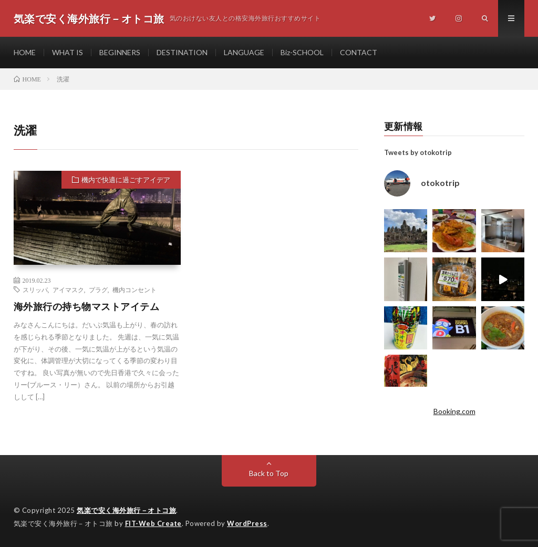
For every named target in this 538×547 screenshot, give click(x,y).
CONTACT (358, 52)
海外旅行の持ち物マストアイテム (87, 306)
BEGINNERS (119, 52)
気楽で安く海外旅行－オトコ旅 (126, 510)
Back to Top (268, 473)
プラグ (98, 289)
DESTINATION (182, 52)
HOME (25, 52)
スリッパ (35, 289)
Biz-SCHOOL (302, 52)
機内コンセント (134, 289)
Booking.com (454, 411)
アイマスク (68, 289)
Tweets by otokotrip (418, 152)
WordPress (247, 523)
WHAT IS (67, 52)
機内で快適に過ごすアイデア (125, 180)
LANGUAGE (244, 52)
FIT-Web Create (153, 523)
